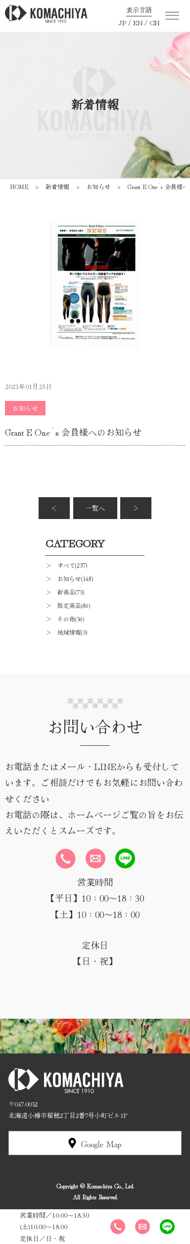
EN (137, 22)
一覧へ (95, 508)
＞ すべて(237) (66, 565)
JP (122, 22)
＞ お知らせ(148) (69, 578)
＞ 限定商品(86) (68, 605)
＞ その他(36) (65, 618)
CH (154, 22)
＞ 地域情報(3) (66, 632)
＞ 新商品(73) (65, 592)
